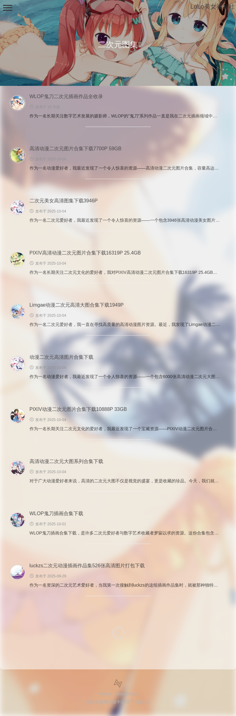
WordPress (126, 693)
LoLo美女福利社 (213, 6)
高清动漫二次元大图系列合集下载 (66, 461)
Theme (105, 693)
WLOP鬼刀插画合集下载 (56, 513)
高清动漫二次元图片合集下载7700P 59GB (75, 148)
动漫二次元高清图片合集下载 (61, 357)
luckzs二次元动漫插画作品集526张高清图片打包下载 (87, 565)
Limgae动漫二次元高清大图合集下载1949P (77, 305)
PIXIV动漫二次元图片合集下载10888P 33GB (78, 409)
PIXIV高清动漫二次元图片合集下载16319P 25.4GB (85, 252)
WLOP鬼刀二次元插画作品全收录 (66, 96)
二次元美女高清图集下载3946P (64, 200)
